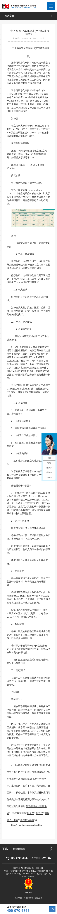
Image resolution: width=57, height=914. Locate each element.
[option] (34, 850)
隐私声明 (28, 892)
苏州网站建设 (36, 898)
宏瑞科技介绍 (19, 850)
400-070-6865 (18, 910)
